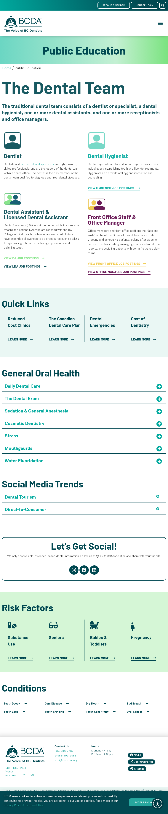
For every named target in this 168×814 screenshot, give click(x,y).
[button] (162, 5)
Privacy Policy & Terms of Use (23, 810)
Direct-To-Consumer (25, 509)
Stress (11, 436)
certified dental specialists (37, 164)
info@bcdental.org (66, 760)
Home (6, 69)
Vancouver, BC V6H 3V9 (19, 775)
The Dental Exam (22, 399)
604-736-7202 (64, 751)
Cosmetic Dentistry (24, 423)
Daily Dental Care (22, 386)
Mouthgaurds (18, 448)
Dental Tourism (20, 497)
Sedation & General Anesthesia (36, 411)
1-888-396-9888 (65, 755)
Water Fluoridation (24, 461)
